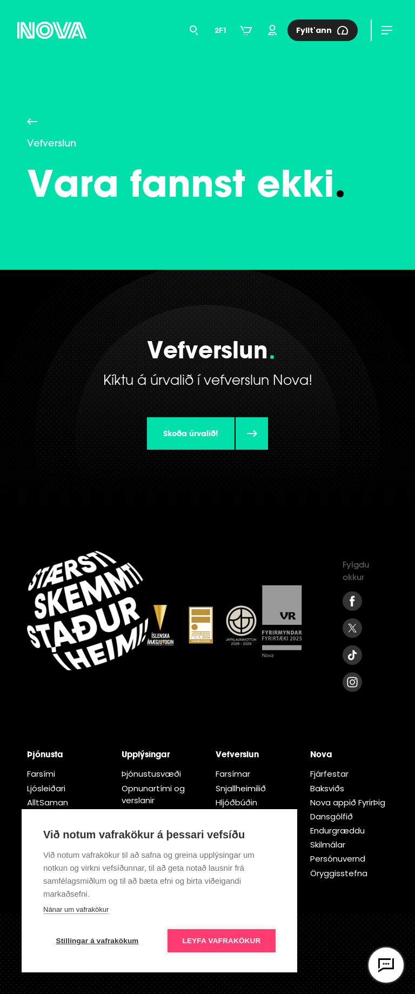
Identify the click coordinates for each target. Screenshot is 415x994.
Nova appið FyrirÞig (347, 802)
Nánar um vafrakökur (76, 909)
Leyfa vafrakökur (222, 941)
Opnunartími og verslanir (153, 794)
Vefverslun (237, 754)
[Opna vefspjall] (386, 965)
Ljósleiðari (46, 788)
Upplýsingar (146, 754)
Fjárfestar (329, 773)
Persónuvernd (337, 858)
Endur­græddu (337, 830)
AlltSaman (47, 802)
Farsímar (233, 773)
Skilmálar (327, 844)
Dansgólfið (331, 816)
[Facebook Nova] (352, 601)
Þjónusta (45, 754)
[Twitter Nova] (352, 628)
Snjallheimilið (241, 788)
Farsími (41, 773)
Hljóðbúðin (236, 802)
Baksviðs (327, 788)
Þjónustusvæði (151, 773)
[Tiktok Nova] (352, 655)
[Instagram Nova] (352, 682)
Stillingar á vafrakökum (97, 941)
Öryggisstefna (338, 873)
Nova (321, 754)
